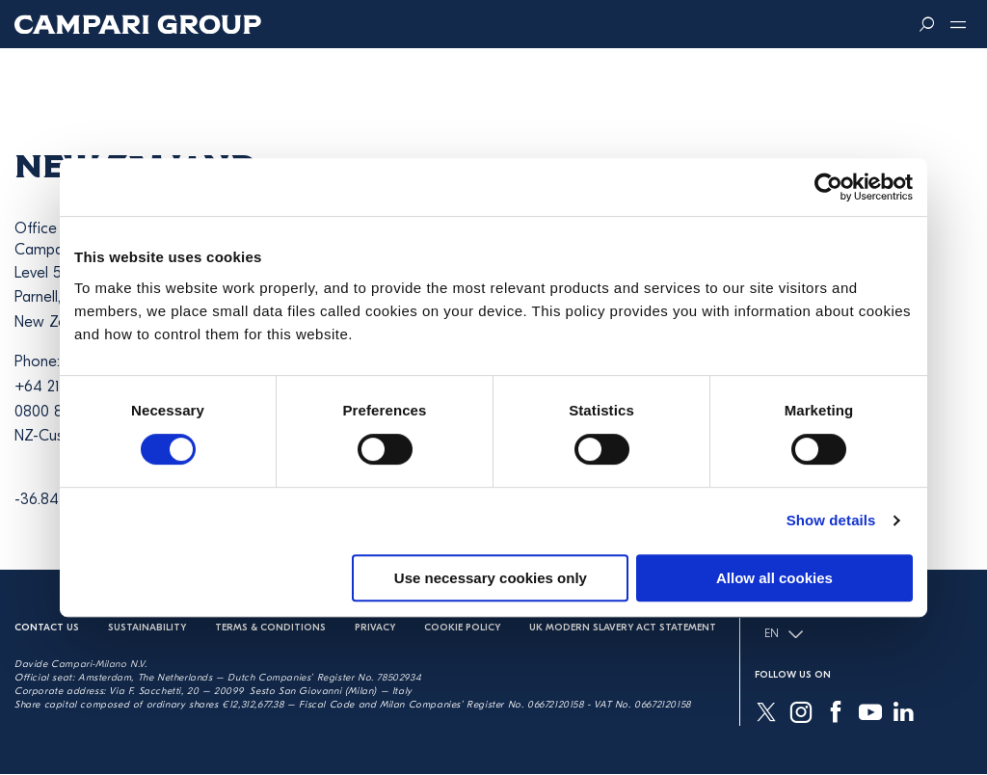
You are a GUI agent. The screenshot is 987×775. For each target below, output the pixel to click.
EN (783, 634)
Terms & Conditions (270, 628)
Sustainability (147, 628)
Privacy (375, 628)
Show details (831, 520)
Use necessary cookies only (490, 578)
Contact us (46, 628)
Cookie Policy (462, 628)
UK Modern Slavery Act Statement (622, 628)
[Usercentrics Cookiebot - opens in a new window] (828, 187)
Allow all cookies (774, 578)
